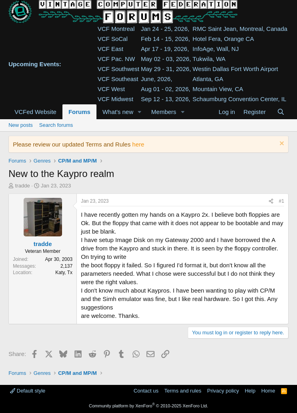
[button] (139, 111)
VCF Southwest (118, 68)
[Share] (271, 201)
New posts (20, 125)
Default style (27, 391)
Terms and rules (183, 391)
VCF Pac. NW (116, 58)
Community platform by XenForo (148, 405)
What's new (117, 111)
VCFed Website (35, 111)
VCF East (110, 48)
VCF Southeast (118, 78)
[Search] (281, 111)
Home (268, 391)
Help (250, 391)
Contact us (146, 391)
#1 (281, 201)
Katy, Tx (63, 272)
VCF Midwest (115, 99)
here (138, 144)
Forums (79, 111)
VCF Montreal (116, 28)
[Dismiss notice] (280, 144)
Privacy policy (223, 391)
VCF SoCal (113, 38)
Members (164, 111)
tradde (22, 186)
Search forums (56, 125)
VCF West (111, 88)
